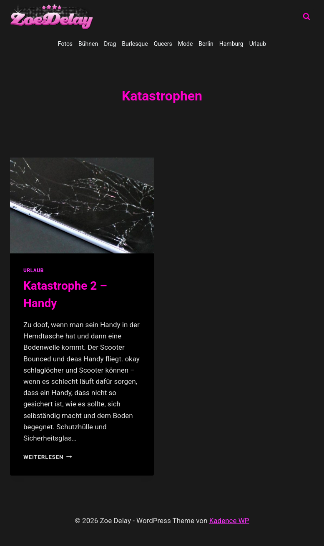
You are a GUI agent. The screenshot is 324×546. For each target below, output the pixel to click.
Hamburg (231, 43)
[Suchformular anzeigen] (306, 16)
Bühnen (88, 43)
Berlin (205, 43)
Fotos (65, 43)
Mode (185, 43)
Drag (110, 43)
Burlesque (135, 43)
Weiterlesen (47, 456)
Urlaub (257, 43)
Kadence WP (229, 520)
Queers (163, 43)
